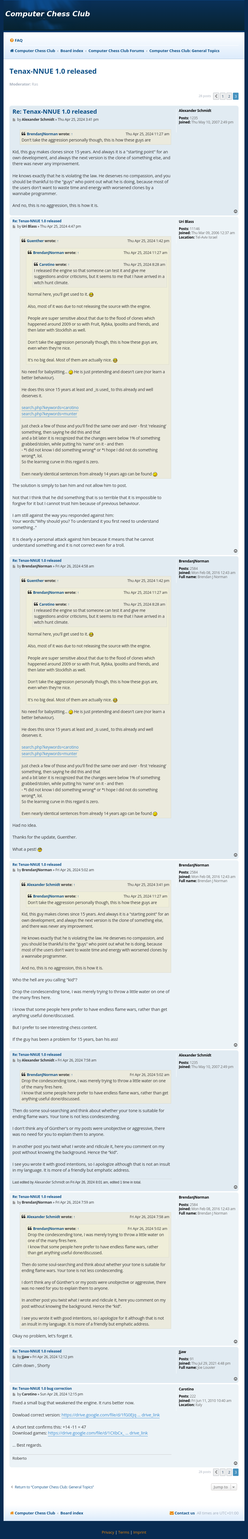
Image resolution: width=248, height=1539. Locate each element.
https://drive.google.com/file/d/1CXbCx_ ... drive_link (97, 1433)
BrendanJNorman (42, 133)
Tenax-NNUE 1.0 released (53, 71)
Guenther (35, 240)
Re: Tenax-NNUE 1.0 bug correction (42, 1388)
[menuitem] (15, 40)
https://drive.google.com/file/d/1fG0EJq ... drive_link (110, 1415)
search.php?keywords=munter (49, 413)
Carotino (47, 264)
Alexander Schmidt (43, 884)
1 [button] (223, 96)
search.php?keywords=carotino (50, 407)
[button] (216, 96)
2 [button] (229, 96)
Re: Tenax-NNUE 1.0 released (54, 111)
